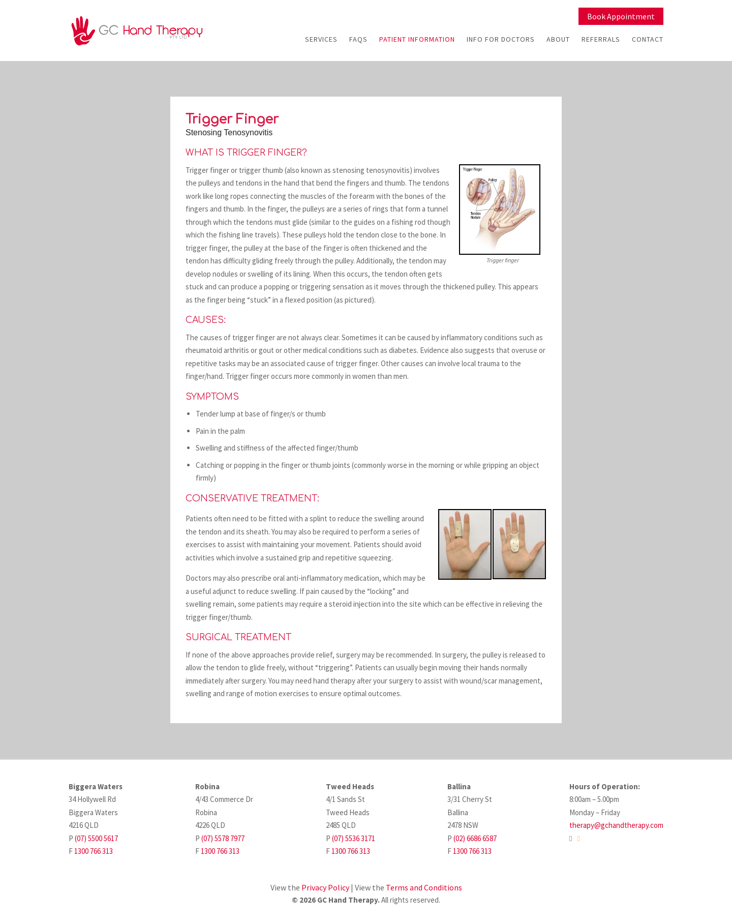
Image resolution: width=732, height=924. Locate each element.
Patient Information (417, 39)
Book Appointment (621, 16)
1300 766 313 (93, 851)
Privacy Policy (325, 887)
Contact (647, 39)
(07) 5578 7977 (223, 838)
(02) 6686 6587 (475, 838)
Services (321, 39)
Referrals (601, 39)
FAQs (358, 39)
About (558, 39)
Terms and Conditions (424, 887)
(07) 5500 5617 (96, 838)
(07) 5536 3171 (353, 838)
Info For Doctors (501, 39)
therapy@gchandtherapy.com (616, 825)
